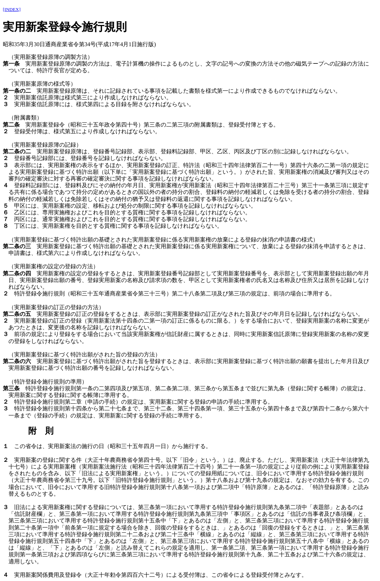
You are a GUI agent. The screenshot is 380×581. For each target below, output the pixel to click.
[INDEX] (11, 9)
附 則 (41, 430)
